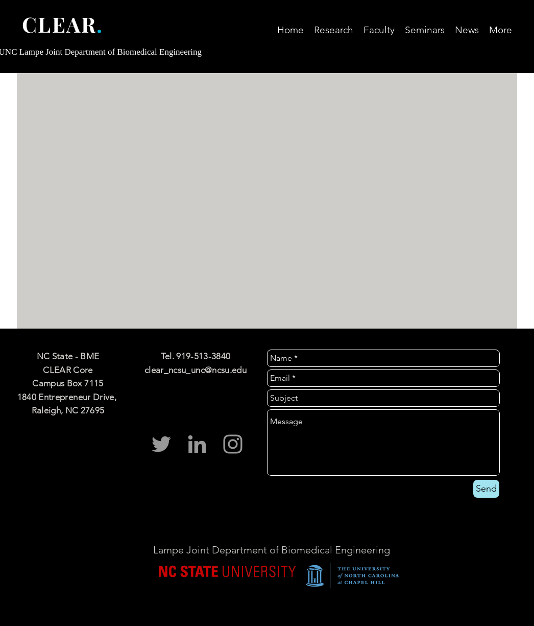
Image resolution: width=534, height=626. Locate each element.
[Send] (486, 489)
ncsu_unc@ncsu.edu (207, 370)
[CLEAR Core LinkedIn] (197, 444)
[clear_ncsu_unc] (161, 444)
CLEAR (59, 24)
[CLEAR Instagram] (233, 444)
